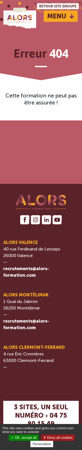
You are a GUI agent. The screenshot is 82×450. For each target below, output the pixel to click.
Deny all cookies (58, 438)
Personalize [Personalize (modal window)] (42, 444)
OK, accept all (24, 438)
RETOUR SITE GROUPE (58, 6)
